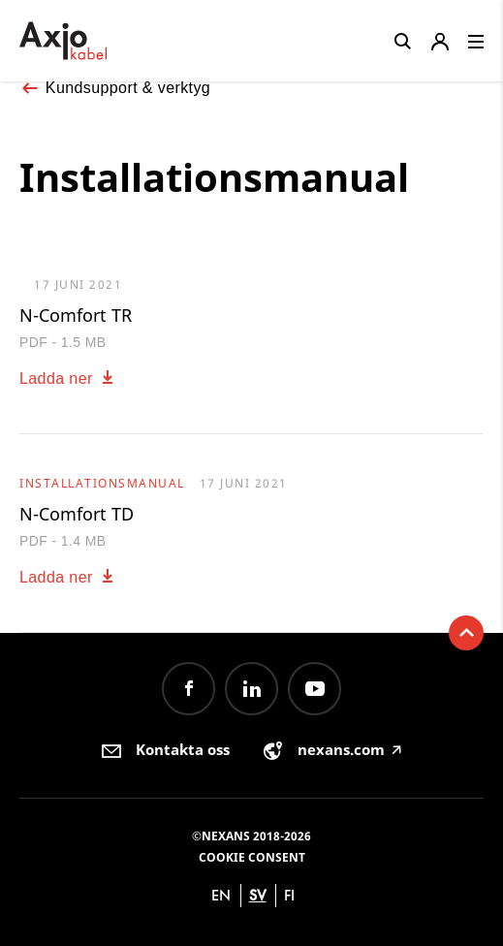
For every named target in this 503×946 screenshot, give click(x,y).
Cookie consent (252, 857)
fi (289, 895)
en (221, 895)
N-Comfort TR (75, 315)
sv (258, 895)
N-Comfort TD (76, 513)
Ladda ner (68, 378)
